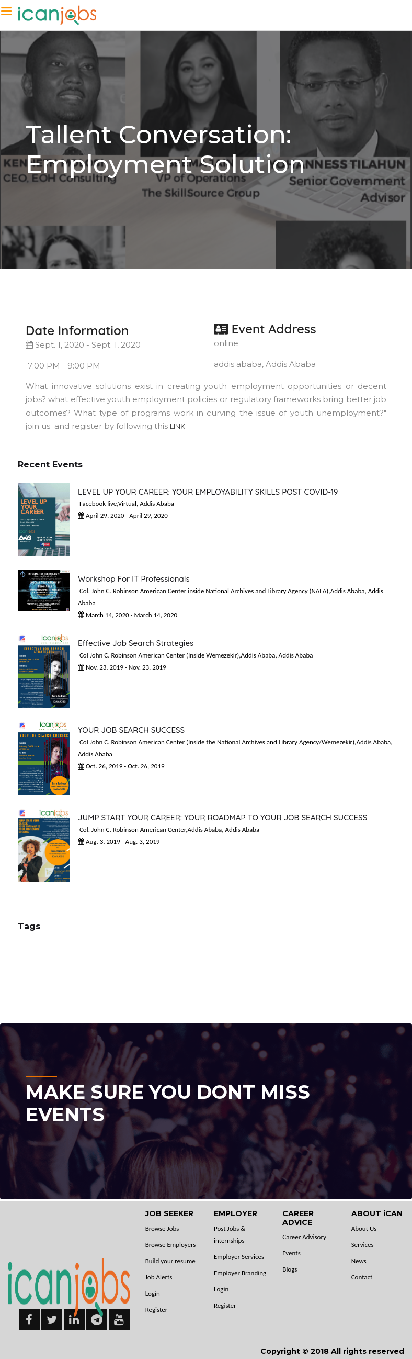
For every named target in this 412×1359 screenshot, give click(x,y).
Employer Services (239, 1257)
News (359, 1261)
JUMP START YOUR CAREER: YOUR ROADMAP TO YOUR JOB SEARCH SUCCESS (222, 817)
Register (156, 1309)
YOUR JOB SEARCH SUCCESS (131, 730)
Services (362, 1245)
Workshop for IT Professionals (134, 579)
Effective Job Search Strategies (135, 643)
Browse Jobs (162, 1228)
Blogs (289, 1269)
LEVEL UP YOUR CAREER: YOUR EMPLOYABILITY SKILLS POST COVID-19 (208, 492)
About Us (364, 1228)
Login (152, 1293)
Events (291, 1253)
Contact (362, 1277)
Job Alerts (159, 1277)
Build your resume (170, 1261)
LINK (177, 426)
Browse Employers (170, 1245)
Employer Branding (240, 1273)
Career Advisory (304, 1237)
